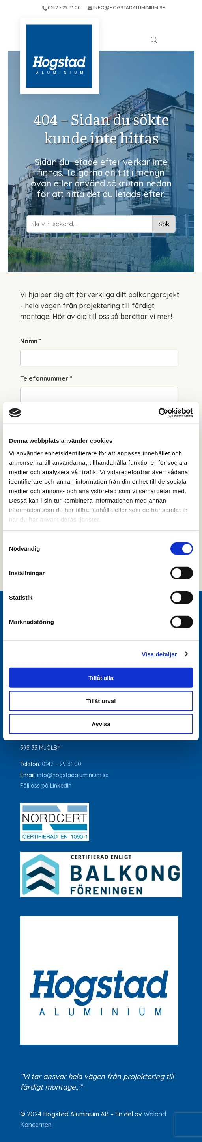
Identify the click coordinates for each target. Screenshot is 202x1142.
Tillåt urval (101, 700)
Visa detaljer (159, 653)
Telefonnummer (46, 378)
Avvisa (101, 724)
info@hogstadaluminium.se (72, 775)
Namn (30, 341)
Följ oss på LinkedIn (45, 785)
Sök (164, 224)
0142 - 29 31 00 (61, 8)
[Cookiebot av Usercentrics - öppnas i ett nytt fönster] (158, 413)
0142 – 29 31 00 (61, 764)
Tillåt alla (101, 677)
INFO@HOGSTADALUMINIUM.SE (126, 8)
